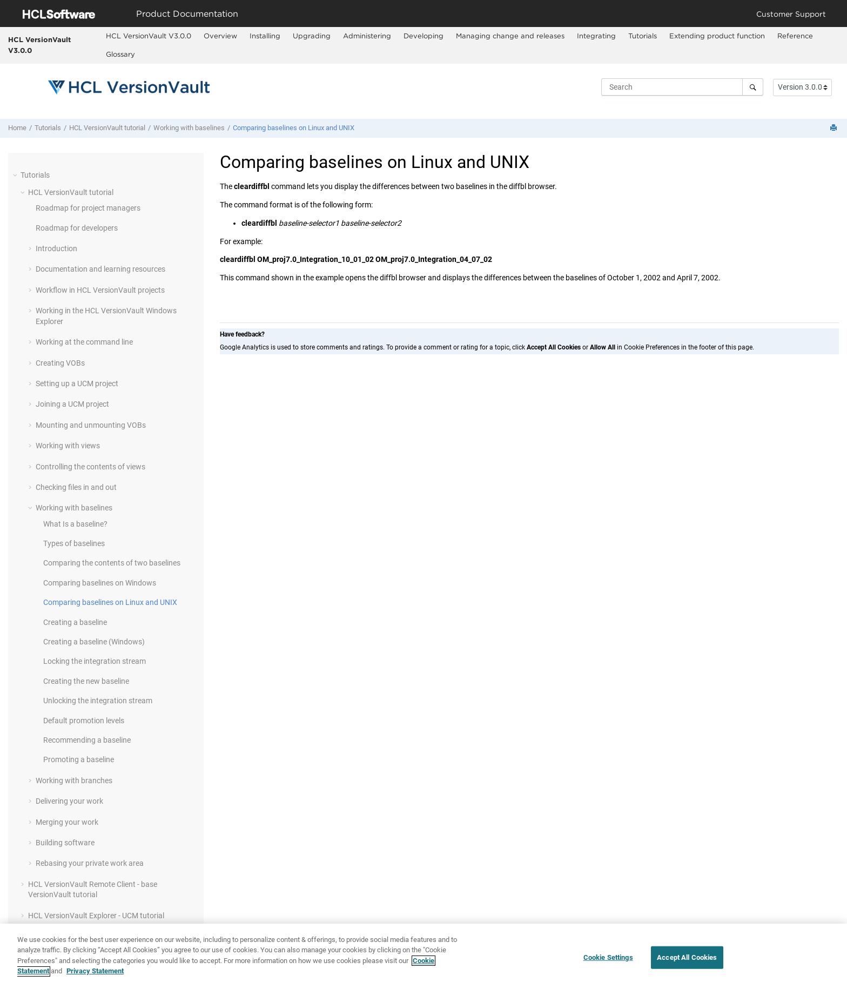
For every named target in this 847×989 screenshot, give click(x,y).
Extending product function (717, 35)
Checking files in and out (76, 487)
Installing (265, 35)
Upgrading (312, 35)
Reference (795, 35)
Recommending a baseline (87, 740)
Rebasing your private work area (90, 863)
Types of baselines (74, 543)
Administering (367, 35)
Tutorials (642, 35)
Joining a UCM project (72, 404)
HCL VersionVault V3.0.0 (39, 45)
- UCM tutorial (96, 915)
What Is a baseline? (75, 524)
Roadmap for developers (77, 228)
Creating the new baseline (86, 681)
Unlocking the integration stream (97, 700)
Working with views (68, 445)
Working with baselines (189, 128)
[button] (16, 175)
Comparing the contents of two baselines (111, 563)
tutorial (107, 128)
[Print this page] (835, 128)
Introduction (56, 248)
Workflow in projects (100, 290)
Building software (65, 842)
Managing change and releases (510, 35)
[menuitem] (148, 36)
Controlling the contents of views (90, 466)
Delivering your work (69, 801)
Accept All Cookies (687, 961)
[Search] (752, 87)
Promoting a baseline (78, 759)
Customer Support (791, 14)
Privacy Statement (95, 976)
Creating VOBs (60, 363)
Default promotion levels (83, 720)
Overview (220, 35)
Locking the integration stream (94, 661)
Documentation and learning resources (100, 269)
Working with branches (74, 780)
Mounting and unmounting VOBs (91, 425)
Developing (423, 35)
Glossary (120, 54)
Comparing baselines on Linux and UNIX (293, 128)
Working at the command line (84, 342)
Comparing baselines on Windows (99, 582)
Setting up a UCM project (77, 383)
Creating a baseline (75, 622)
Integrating (596, 35)
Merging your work (67, 822)
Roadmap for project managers (88, 208)
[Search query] (682, 87)
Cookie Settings (608, 961)
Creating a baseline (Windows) (94, 641)
